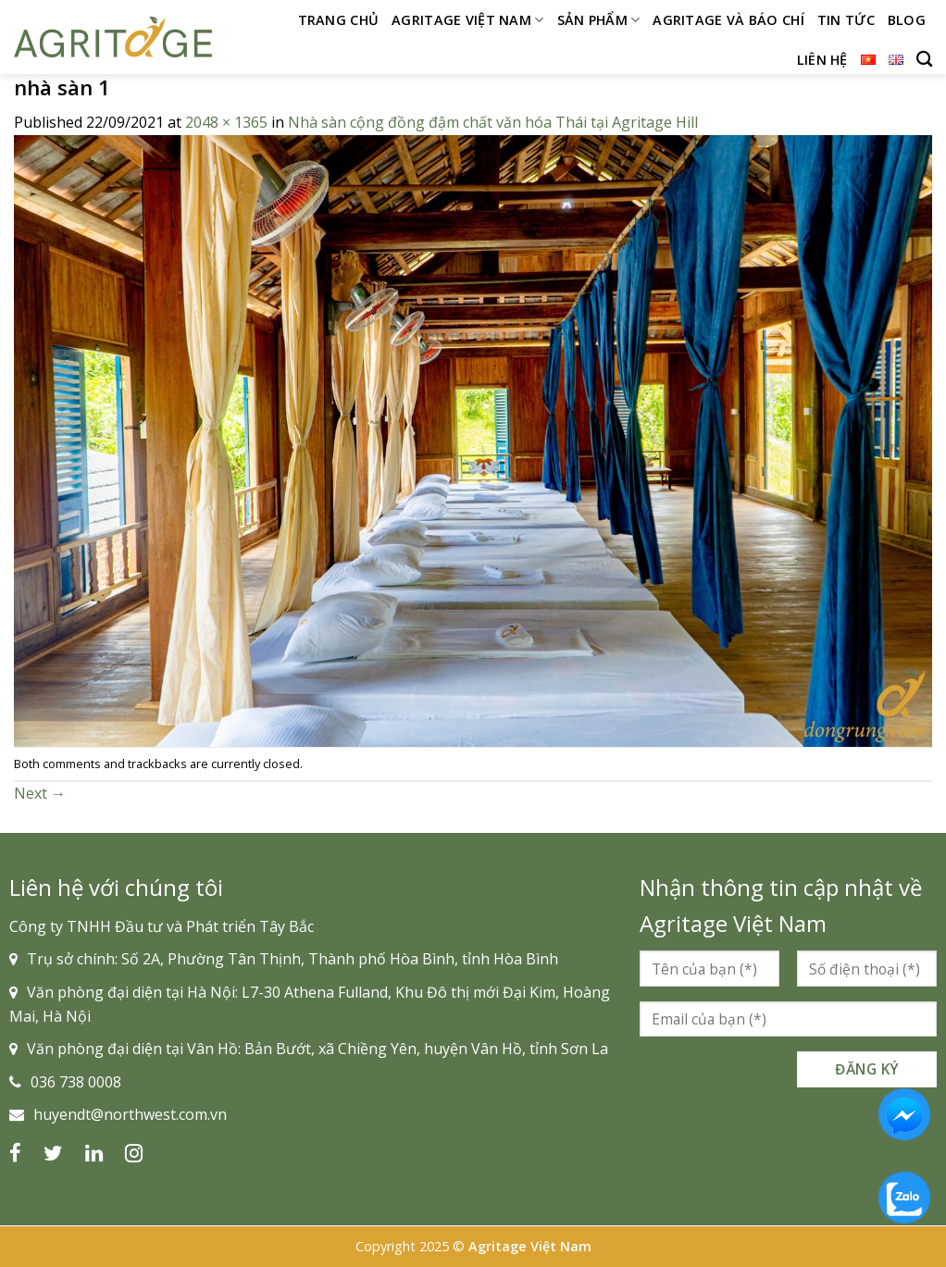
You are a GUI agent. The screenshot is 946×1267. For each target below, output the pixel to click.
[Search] (924, 60)
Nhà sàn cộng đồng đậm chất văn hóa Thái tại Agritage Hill (493, 122)
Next (40, 793)
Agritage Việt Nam (467, 20)
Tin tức (846, 20)
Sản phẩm (599, 20)
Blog (907, 20)
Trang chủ (339, 20)
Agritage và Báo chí (728, 20)
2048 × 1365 (226, 122)
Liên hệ (822, 59)
